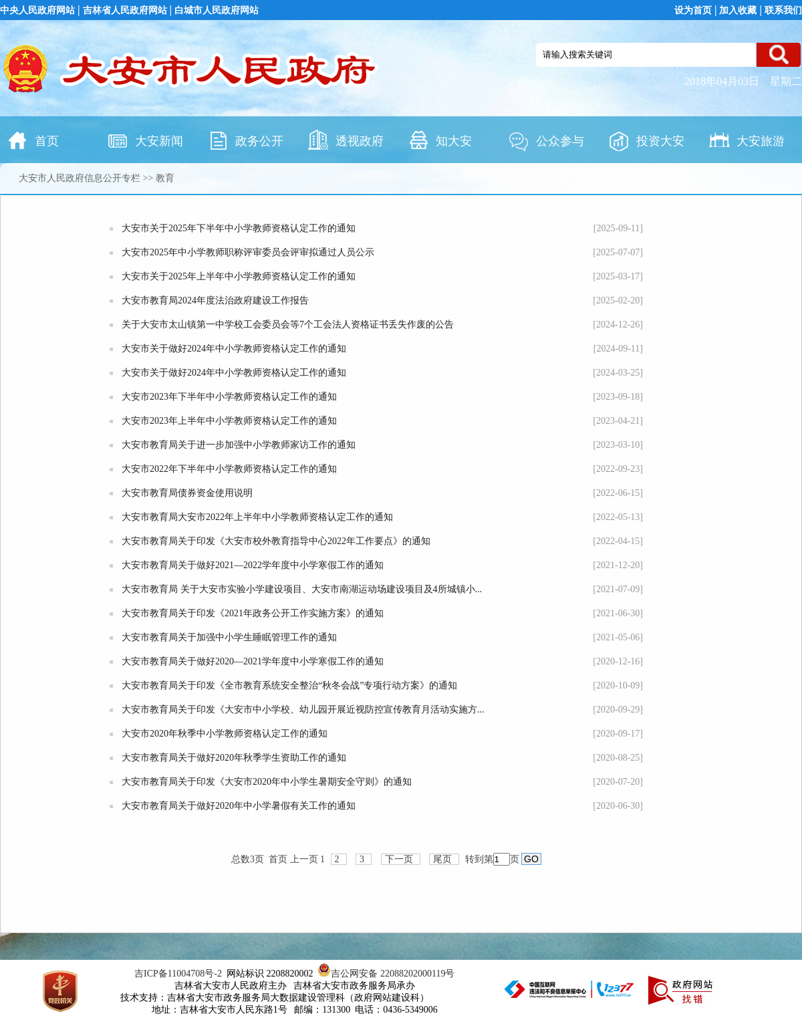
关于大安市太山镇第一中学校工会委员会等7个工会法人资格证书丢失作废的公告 (288, 325)
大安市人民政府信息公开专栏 (79, 178)
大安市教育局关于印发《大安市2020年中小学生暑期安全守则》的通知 (267, 782)
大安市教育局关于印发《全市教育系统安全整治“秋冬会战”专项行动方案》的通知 (289, 685)
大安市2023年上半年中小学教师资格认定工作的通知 (229, 421)
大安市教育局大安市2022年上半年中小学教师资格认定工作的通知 (257, 517)
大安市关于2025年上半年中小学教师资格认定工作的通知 (239, 276)
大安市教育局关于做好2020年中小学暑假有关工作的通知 (239, 806)
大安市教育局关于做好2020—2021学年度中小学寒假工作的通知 (253, 661)
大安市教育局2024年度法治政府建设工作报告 (215, 300)
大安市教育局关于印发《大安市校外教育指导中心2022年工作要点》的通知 (276, 541)
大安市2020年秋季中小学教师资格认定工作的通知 (224, 734)
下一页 (399, 859)
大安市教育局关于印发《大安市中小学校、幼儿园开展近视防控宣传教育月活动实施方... (303, 710)
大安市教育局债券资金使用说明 (187, 493)
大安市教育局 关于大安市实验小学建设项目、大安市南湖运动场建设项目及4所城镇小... (302, 589)
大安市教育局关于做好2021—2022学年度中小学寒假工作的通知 (253, 565)
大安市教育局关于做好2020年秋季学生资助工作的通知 (234, 758)
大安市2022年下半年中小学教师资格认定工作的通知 (229, 469)
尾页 (442, 859)
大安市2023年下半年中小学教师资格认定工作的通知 (229, 397)
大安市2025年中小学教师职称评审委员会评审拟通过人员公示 (248, 252)
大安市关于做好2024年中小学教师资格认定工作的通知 (234, 349)
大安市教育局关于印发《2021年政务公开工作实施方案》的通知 (253, 613)
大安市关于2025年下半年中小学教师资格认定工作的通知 (239, 228)
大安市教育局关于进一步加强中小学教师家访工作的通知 (239, 445)
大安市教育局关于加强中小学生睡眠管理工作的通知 (229, 637)
